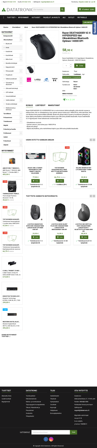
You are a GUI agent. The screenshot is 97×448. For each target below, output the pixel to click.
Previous (91, 140)
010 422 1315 (11, 2)
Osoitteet (53, 404)
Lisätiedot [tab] (40, 105)
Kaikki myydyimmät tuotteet (9, 336)
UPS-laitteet (9, 92)
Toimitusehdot (30, 396)
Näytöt (5, 125)
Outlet (71, 17)
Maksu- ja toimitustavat (33, 401)
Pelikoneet (7, 133)
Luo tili (93, 2)
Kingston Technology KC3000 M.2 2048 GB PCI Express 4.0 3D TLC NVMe (12, 296)
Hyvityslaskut (54, 401)
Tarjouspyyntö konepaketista (35, 404)
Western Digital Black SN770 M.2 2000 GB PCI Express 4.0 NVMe (12, 321)
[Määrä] (66, 65)
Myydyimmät (23, 17)
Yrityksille (82, 17)
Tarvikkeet (7, 113)
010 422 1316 (26, 2)
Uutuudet (36, 17)
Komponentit (7, 36)
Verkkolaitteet (10, 100)
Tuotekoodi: (66, 85)
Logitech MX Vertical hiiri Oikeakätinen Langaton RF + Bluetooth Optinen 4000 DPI (84, 227)
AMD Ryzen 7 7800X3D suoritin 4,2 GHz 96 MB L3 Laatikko (12, 168)
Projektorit (9, 75)
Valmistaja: (65, 81)
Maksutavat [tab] (54, 105)
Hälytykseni (54, 410)
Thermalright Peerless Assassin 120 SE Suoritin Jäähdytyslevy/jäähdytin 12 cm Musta (12, 193)
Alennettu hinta (6, 396)
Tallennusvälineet (11, 79)
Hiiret (7, 47)
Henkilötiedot (54, 396)
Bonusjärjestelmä (55, 413)
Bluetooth (9, 43)
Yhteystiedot (30, 416)
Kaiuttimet (9, 51)
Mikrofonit (9, 59)
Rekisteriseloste (31, 399)
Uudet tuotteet (6, 399)
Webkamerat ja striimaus (10, 109)
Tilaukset (53, 399)
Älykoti (5, 145)
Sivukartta (29, 413)
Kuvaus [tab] (29, 105)
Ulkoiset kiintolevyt (12, 88)
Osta (79, 66)
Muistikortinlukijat (11, 63)
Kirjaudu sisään (83, 2)
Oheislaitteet (7, 40)
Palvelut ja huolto (51, 17)
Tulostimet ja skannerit (10, 83)
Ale (64, 17)
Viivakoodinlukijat (11, 104)
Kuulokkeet (9, 55)
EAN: (63, 91)
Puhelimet (7, 141)
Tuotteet (11, 17)
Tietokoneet (7, 121)
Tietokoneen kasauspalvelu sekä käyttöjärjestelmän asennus (12, 245)
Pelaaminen (7, 117)
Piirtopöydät (10, 71)
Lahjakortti (88, 22)
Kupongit (53, 407)
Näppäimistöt (10, 67)
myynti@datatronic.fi (47, 2)
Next (94, 140)
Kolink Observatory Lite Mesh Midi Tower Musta (83, 169)
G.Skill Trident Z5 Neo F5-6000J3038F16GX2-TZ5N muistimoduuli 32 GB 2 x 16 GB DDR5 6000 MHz (12, 270)
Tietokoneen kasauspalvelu (12, 219)
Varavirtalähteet (11, 96)
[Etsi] (48, 9)
